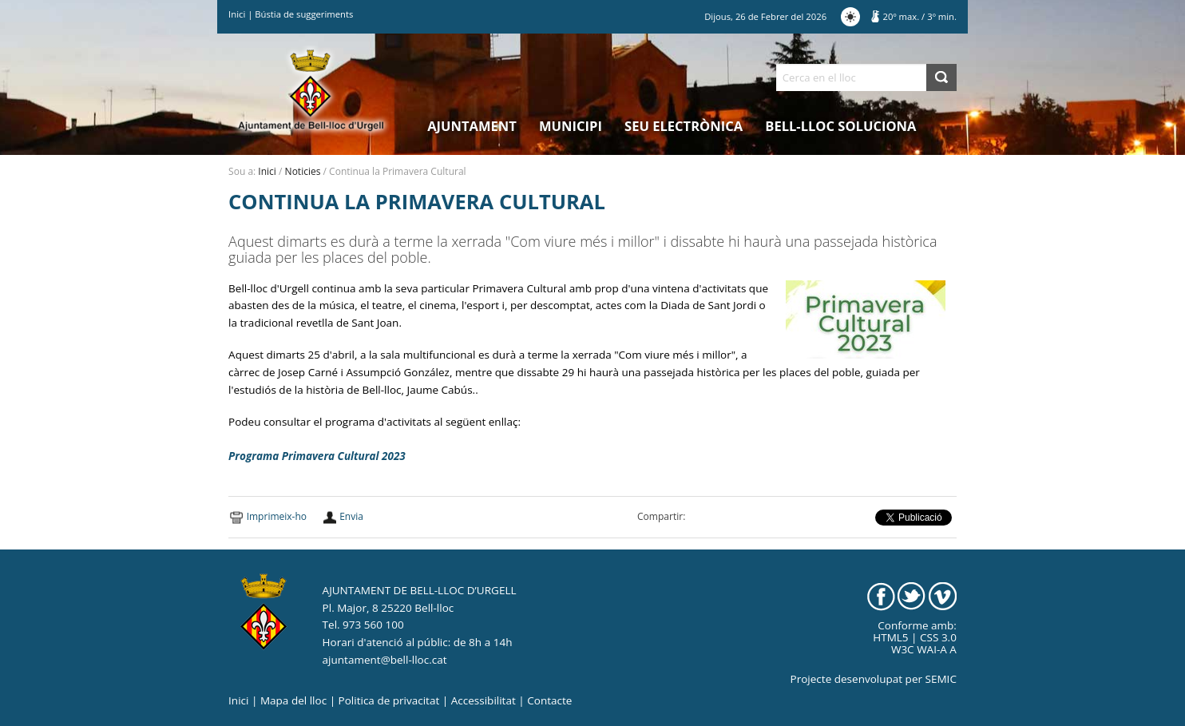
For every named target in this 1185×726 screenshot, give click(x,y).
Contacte (549, 700)
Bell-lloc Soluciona (840, 126)
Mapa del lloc (293, 700)
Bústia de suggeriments (304, 14)
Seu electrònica (683, 126)
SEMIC (941, 679)
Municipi (570, 126)
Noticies (303, 171)
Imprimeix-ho (277, 516)
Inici (236, 14)
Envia (351, 516)
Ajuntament (472, 126)
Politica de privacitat (389, 700)
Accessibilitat (483, 700)
